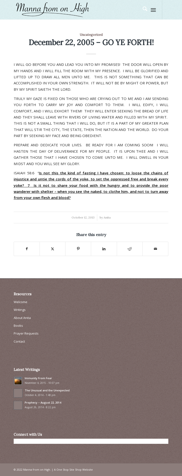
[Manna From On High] (76, 10)
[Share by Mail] (155, 249)
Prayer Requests (26, 333)
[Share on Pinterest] (78, 249)
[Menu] (153, 10)
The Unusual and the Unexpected (47, 390)
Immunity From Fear (38, 378)
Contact (19, 341)
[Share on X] (52, 249)
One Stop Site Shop (69, 469)
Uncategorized (91, 34)
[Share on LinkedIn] (104, 249)
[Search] (142, 10)
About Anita (22, 318)
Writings (20, 309)
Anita (107, 217)
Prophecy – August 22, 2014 (43, 402)
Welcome (20, 302)
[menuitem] (142, 10)
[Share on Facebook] (27, 249)
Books (18, 325)
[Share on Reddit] (129, 249)
